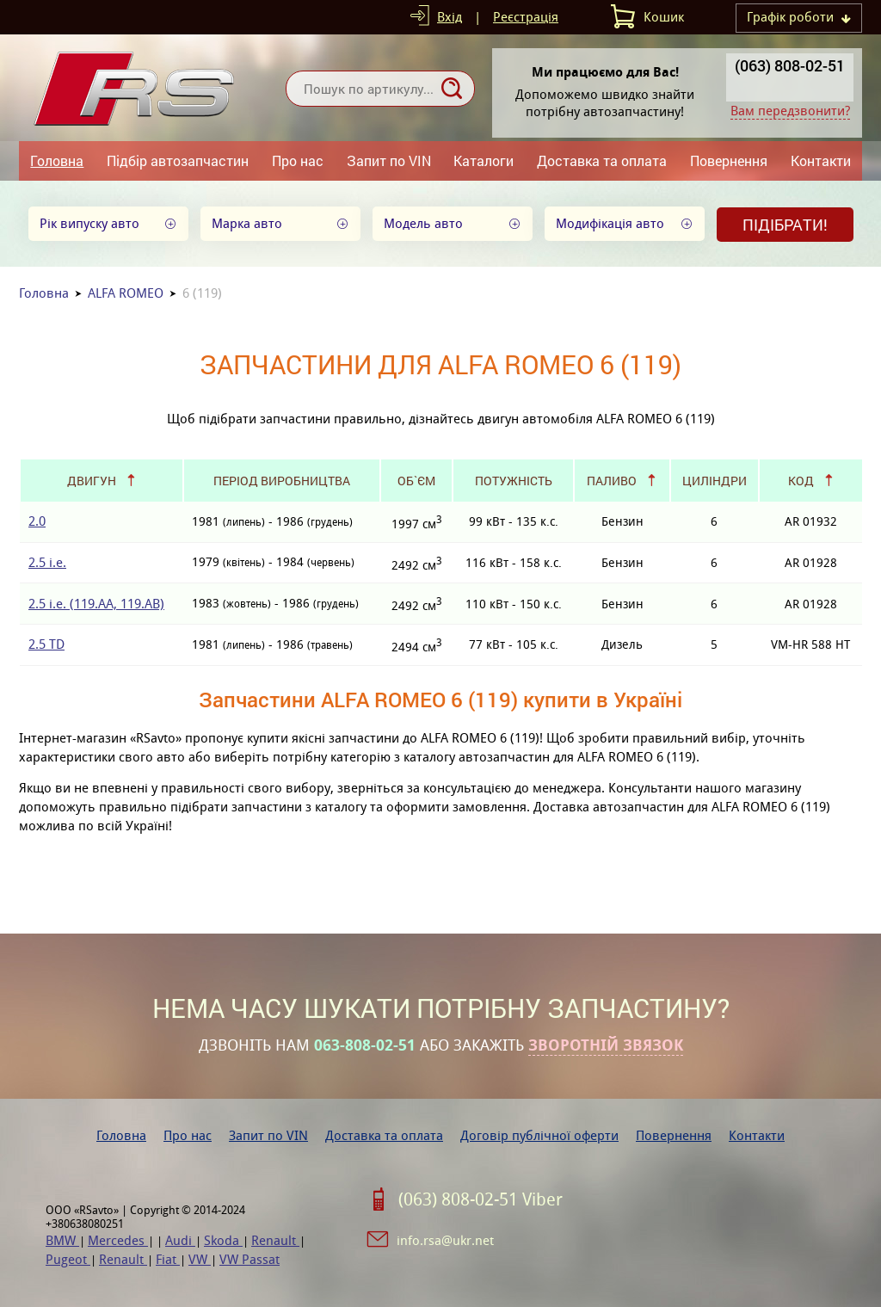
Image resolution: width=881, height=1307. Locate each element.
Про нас (297, 160)
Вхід (449, 17)
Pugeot (68, 1259)
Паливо (612, 480)
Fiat (168, 1259)
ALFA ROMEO (125, 293)
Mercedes (118, 1240)
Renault (275, 1240)
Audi (180, 1240)
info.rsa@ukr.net (445, 1240)
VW (199, 1259)
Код (801, 480)
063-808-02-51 (365, 1045)
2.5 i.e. (47, 562)
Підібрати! (785, 224)
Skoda (223, 1240)
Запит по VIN (389, 160)
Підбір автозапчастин (178, 160)
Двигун (91, 480)
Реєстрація (525, 17)
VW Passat (249, 1259)
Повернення (728, 160)
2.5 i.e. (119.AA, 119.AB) (96, 603)
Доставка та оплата (602, 160)
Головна (56, 160)
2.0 (37, 521)
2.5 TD (46, 644)
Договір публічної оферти (539, 1135)
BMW (62, 1240)
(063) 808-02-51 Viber (480, 1199)
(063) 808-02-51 (790, 65)
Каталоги (483, 160)
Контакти (821, 160)
